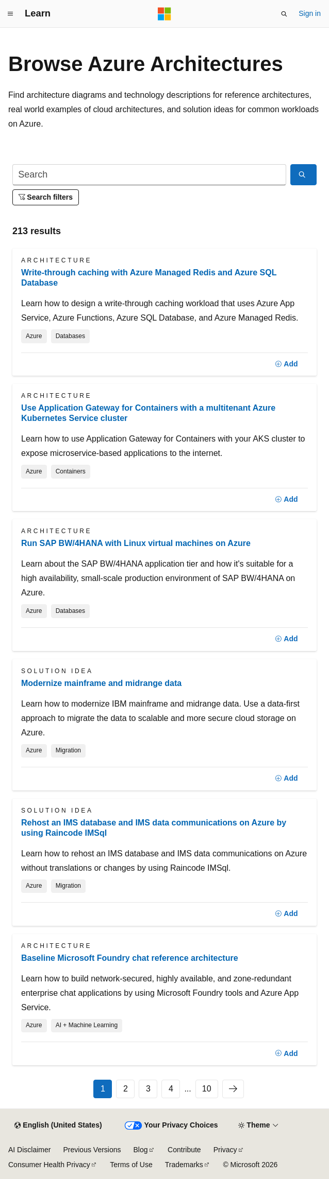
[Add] (286, 364)
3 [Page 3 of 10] (148, 1088)
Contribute (184, 1150)
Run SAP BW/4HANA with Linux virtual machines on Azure (136, 543)
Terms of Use (131, 1164)
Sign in (310, 13)
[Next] (233, 1089)
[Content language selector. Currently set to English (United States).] (58, 1125)
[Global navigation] (10, 14)
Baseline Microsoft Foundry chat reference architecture (129, 958)
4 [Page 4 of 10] (171, 1088)
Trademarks (184, 1164)
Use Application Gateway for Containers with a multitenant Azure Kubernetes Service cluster (148, 413)
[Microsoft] (164, 14)
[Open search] (284, 14)
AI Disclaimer (29, 1150)
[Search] (149, 174)
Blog (141, 1150)
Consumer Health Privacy (49, 1164)
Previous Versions (92, 1150)
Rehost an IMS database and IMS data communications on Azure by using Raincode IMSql (153, 827)
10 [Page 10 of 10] (206, 1088)
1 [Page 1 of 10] (103, 1088)
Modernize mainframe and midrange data (101, 683)
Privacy (225, 1150)
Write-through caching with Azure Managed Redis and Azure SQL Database (148, 277)
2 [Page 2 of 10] (125, 1088)
